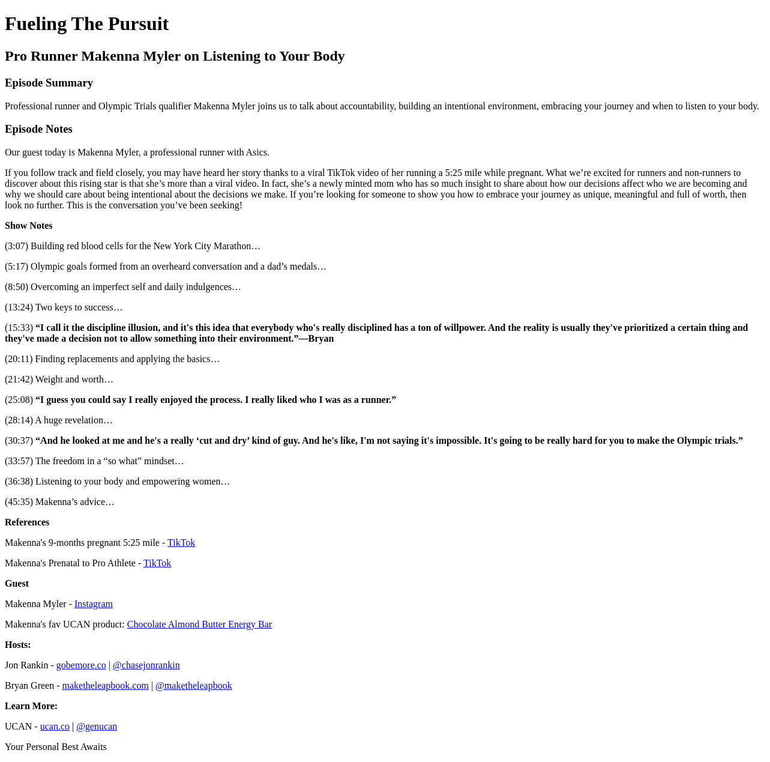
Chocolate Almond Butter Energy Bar (199, 624)
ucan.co (55, 726)
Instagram (93, 604)
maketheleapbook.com (105, 685)
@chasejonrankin (146, 665)
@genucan (96, 726)
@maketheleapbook (193, 685)
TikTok (181, 542)
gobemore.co (81, 665)
